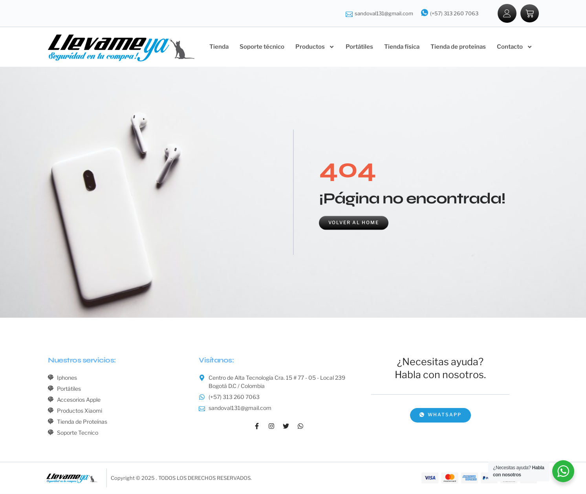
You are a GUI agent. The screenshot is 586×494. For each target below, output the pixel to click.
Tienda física (401, 47)
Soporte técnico (262, 47)
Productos (315, 47)
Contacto (515, 47)
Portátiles (359, 47)
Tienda (219, 47)
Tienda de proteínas (458, 47)
